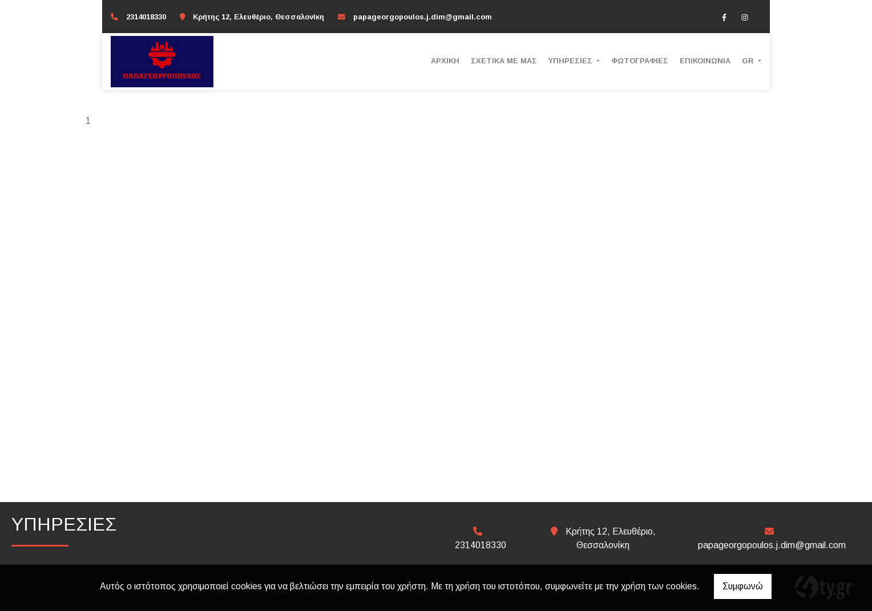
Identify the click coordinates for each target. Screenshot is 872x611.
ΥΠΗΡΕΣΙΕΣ (571, 60)
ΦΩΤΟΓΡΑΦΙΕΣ (639, 60)
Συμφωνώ (742, 586)
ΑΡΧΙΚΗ (445, 60)
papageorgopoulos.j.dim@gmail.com (422, 17)
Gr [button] (749, 60)
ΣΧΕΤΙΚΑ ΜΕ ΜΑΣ (504, 60)
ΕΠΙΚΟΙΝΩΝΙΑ (705, 60)
